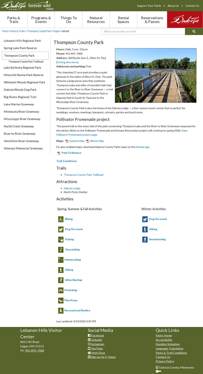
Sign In (160, 371)
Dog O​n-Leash (158, 218)
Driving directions (67, 62)
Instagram (96, 344)
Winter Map (94, 140)
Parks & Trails (13, 19)
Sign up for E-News (102, 357)
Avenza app (142, 146)
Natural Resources (96, 19)
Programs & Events (41, 19)
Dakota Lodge (72, 188)
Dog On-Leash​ (74, 229)
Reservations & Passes (152, 19)
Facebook (96, 335)
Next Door (96, 352)
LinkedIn (95, 339)
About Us (173, 5)
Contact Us (192, 5)
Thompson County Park (39, 31)
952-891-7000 (34, 350)
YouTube (95, 348)
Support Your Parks (149, 5)
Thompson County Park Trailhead (83, 174)
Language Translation (169, 348)
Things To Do (68, 19)
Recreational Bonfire (77, 310)
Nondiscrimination (168, 344)
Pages (56, 31)
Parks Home (164, 335)
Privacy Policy (165, 361)
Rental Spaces (123, 19)
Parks (5, 31)
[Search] (194, 31)
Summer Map (74, 140)
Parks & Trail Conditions (171, 352)
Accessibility (164, 339)
